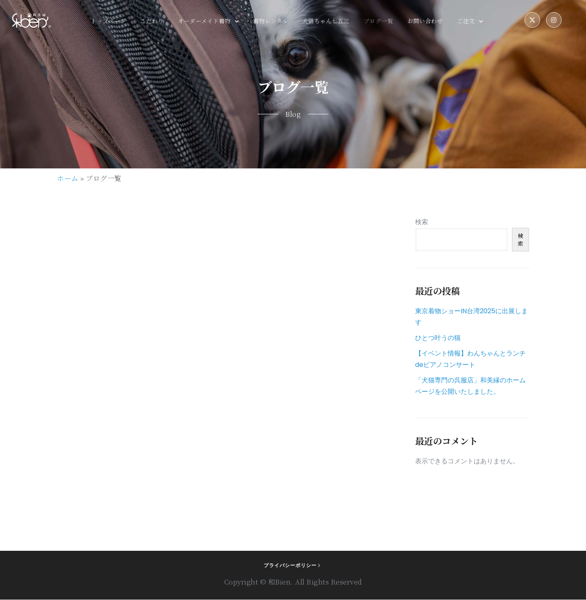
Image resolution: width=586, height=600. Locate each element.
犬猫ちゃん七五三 (326, 21)
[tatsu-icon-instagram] (554, 20)
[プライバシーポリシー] (293, 565)
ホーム (68, 178)
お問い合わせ (425, 21)
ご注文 (466, 21)
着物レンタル (270, 21)
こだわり (152, 21)
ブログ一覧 (379, 21)
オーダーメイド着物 (204, 21)
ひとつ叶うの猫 (438, 338)
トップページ (108, 21)
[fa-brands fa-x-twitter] (532, 20)
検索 (421, 222)
